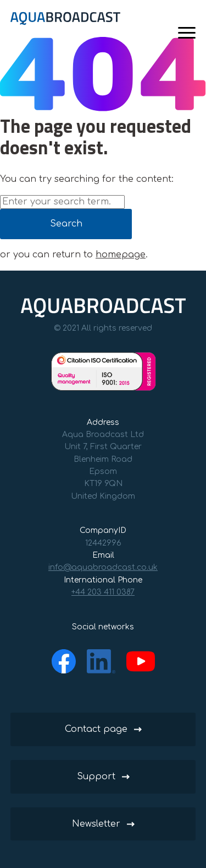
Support (96, 776)
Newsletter (96, 824)
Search (66, 224)
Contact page (96, 729)
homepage (121, 255)
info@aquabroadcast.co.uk (103, 567)
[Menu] (187, 33)
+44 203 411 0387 (103, 592)
